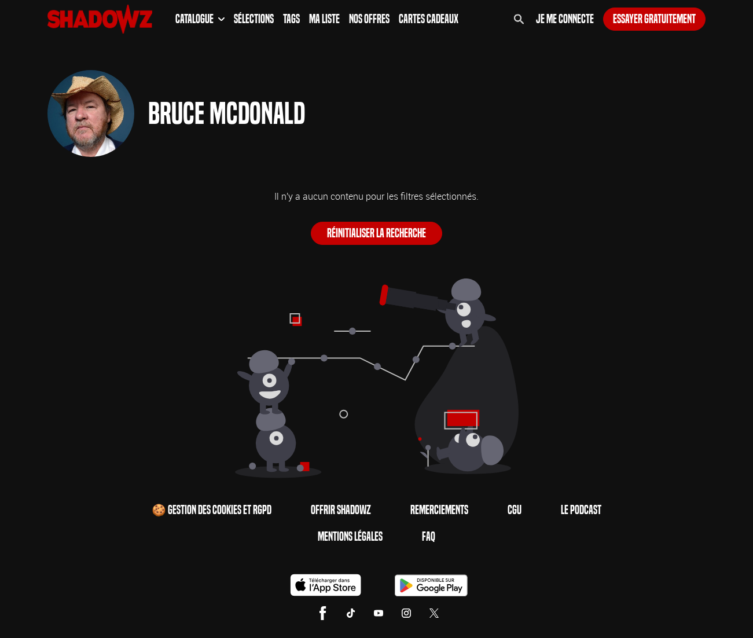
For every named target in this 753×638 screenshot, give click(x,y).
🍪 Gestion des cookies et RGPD (211, 510)
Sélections (254, 19)
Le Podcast (581, 510)
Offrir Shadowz (341, 510)
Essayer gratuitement (654, 19)
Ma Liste (324, 19)
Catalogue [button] (200, 19)
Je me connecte (565, 19)
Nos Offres (369, 19)
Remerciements (439, 510)
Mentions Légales (350, 537)
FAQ (428, 537)
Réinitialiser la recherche (376, 233)
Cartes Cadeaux (428, 19)
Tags (291, 19)
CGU (514, 510)
